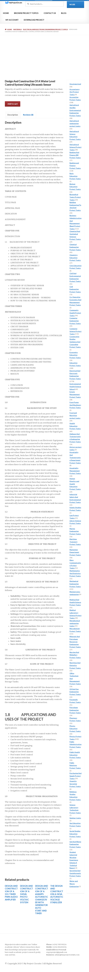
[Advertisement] (44, 52)
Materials (17, 29)
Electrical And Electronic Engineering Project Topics (45, 29)
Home (9, 29)
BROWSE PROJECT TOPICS (26, 13)
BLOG (63, 13)
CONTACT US (50, 13)
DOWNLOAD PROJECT (34, 20)
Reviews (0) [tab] (28, 115)
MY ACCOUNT (12, 20)
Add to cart (13, 104)
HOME (6, 13)
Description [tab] (12, 115)
